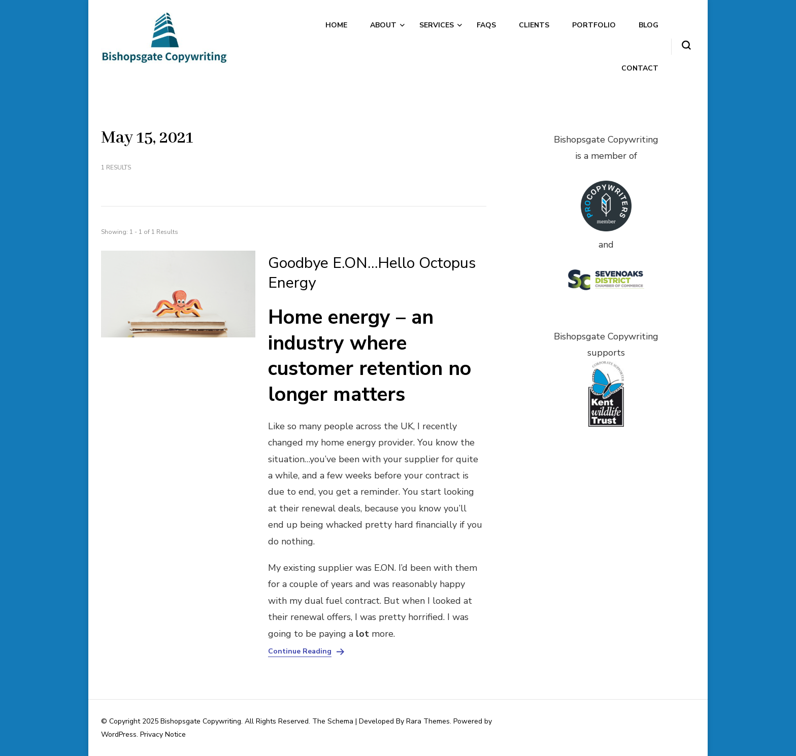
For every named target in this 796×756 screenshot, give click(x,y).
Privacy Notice (163, 734)
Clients (534, 25)
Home (336, 25)
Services (436, 25)
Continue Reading (299, 651)
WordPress (119, 734)
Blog (648, 25)
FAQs (486, 25)
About (383, 25)
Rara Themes (428, 721)
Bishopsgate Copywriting (200, 721)
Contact (639, 68)
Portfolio (594, 25)
